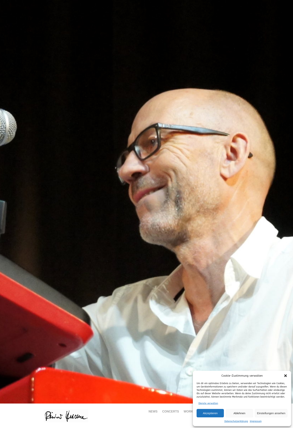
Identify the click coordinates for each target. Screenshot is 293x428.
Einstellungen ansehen (271, 413)
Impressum (256, 421)
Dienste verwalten (208, 403)
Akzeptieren (210, 413)
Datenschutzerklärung (236, 421)
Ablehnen (239, 413)
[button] (285, 376)
